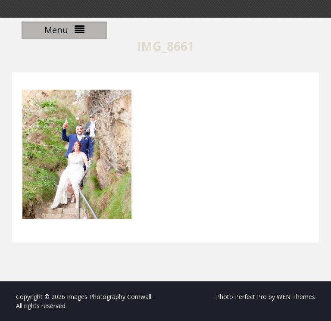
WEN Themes (296, 297)
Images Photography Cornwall (109, 297)
